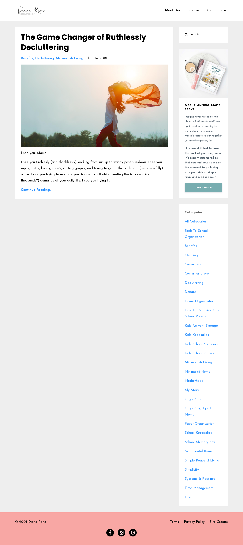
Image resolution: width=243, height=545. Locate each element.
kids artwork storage (201, 326)
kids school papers (199, 353)
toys (188, 497)
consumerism (194, 264)
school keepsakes (198, 433)
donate (190, 292)
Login (221, 10)
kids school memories (202, 344)
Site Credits (219, 522)
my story (192, 390)
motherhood (194, 381)
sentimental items (198, 451)
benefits (27, 58)
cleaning (191, 255)
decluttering (44, 58)
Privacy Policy (194, 522)
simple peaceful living (202, 460)
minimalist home (197, 372)
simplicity (192, 470)
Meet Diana (174, 10)
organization (194, 399)
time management (199, 488)
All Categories (196, 221)
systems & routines (200, 479)
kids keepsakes (197, 335)
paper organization (199, 424)
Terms (174, 522)
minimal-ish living (69, 58)
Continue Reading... (36, 189)
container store (197, 273)
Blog (209, 10)
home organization (200, 301)
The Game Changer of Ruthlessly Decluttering (83, 42)
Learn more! (203, 187)
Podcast (194, 10)
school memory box (200, 442)
